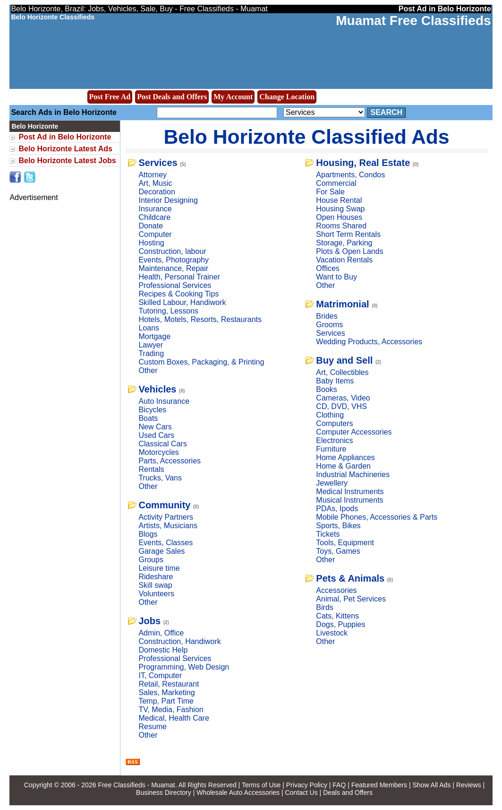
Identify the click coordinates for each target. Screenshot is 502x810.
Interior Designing (167, 200)
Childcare (154, 217)
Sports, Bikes (338, 526)
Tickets (328, 534)
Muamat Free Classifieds (413, 20)
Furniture (331, 449)
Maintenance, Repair (173, 268)
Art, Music (155, 183)
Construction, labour (172, 251)
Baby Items (335, 381)
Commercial (336, 183)
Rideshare (155, 577)
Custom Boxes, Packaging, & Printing (201, 362)
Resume (152, 727)
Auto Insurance (163, 401)
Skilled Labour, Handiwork (182, 302)
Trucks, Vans (160, 478)
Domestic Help (162, 650)
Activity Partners (165, 517)
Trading (151, 353)
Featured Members (379, 785)
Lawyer (150, 345)
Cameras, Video (343, 398)
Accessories (336, 590)
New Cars (154, 427)
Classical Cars (162, 444)
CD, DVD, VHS (341, 406)
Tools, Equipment (345, 543)
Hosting (151, 243)
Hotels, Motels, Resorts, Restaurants (200, 319)
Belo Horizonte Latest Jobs (67, 161)
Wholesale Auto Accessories (238, 792)
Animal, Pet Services (351, 599)
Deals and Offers (348, 792)
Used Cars (156, 435)
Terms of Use (261, 785)
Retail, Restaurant (168, 684)
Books (326, 389)
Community (164, 505)
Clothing (330, 415)
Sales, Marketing (166, 692)
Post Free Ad (110, 97)
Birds (324, 607)
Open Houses (339, 217)
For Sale (330, 192)
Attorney (152, 175)
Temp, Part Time (165, 701)
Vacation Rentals (344, 260)
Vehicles (157, 389)
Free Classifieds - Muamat (136, 785)
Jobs (149, 621)
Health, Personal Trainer (179, 277)
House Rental (339, 200)
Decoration (156, 192)
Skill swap (155, 585)
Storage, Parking (344, 243)
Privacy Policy (306, 785)
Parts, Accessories (169, 461)
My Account (233, 97)
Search (386, 112)
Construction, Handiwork (179, 641)
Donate (150, 226)
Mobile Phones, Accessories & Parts (376, 517)
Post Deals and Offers (172, 97)
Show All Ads (431, 785)
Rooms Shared (341, 226)
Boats (148, 418)
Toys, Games (338, 551)
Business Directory (163, 792)
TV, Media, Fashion (170, 709)
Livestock (332, 633)
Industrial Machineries (353, 474)
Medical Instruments (349, 492)
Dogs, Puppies (340, 624)
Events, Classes (165, 543)
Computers (334, 423)
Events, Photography (173, 260)
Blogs (147, 534)
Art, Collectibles (342, 372)
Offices (328, 268)
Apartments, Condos (350, 175)
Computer (154, 234)
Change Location (287, 97)
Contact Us (301, 792)
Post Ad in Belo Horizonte (64, 137)
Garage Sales (161, 551)
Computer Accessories (353, 432)
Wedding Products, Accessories (369, 342)
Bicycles (152, 410)
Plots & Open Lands (349, 251)
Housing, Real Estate (363, 162)
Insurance (154, 209)
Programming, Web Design (183, 667)
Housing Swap (340, 209)
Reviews (468, 785)
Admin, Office (161, 633)
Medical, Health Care (173, 718)
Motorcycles (158, 452)
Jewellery (332, 483)
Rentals (151, 469)
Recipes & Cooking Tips (178, 294)
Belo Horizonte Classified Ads (306, 136)
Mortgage (154, 336)
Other (147, 370)
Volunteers (156, 594)
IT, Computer (160, 675)
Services (157, 162)
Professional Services (174, 285)
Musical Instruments (349, 500)
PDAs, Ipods (337, 509)
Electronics (334, 440)
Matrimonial (342, 304)
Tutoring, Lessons (168, 311)
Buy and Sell (344, 360)
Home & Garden (343, 466)
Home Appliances (345, 457)
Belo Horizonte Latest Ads (65, 149)
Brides (326, 316)
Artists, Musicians (167, 526)
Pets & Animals (350, 578)
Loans (148, 328)
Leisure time (158, 568)
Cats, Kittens (337, 616)
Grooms (329, 325)
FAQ (339, 785)
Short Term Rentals (348, 234)
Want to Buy (336, 277)
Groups (150, 560)
